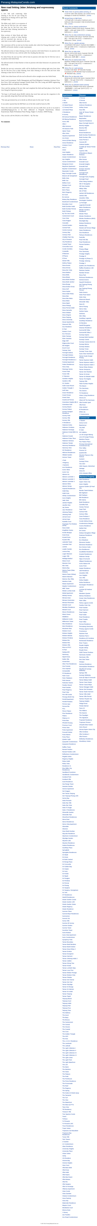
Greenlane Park (67, 404)
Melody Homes (67, 595)
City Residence (67, 242)
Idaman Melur (66, 484)
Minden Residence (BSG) (87, 218)
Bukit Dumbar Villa (85, 137)
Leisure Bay (66, 551)
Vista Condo (66, 1191)
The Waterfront (67, 1102)
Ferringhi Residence (68, 357)
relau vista (77, 51)
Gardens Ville (66, 381)
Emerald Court (83, 162)
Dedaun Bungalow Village (87, 533)
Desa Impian (66, 291)
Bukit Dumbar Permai (69, 209)
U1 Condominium (67, 1144)
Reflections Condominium (70, 754)
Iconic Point (83, 566)
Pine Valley (82, 448)
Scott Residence (67, 781)
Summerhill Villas (84, 330)
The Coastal (66, 1029)
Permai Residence (85, 624)
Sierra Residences (68, 822)
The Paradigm (83, 715)
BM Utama (82, 500)
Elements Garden (84, 542)
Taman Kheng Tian (68, 963)
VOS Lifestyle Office (85, 473)
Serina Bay (65, 798)
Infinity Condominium (69, 495)
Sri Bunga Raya (67, 862)
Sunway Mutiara (84, 346)
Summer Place (67, 911)
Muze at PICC (66, 647)
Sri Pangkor (66, 878)
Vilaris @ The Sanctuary (86, 400)
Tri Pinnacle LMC (67, 1123)
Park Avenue (66, 680)
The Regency (66, 1088)
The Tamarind (66, 1095)
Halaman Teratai (67, 443)
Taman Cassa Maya (85, 684)
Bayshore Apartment (68, 166)
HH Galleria (83, 432)
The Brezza (66, 1020)
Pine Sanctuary (84, 251)
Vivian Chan (68, 12)
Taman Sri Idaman (68, 989)
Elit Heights (66, 345)
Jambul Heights (67, 502)
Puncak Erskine (67, 732)
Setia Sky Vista (67, 805)
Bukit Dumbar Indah (68, 206)
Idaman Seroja (67, 486)
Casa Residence (84, 518)
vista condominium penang (82, 35)
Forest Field (66, 371)
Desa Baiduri (66, 272)
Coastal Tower (66, 244)
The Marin (65, 1067)
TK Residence (83, 393)
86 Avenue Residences (69, 117)
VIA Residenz (66, 1158)
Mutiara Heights (67, 633)
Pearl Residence (84, 617)
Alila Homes (83, 102)
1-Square (82, 420)
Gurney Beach (66, 407)
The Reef (65, 1086)
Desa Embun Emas (68, 286)
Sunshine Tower (67, 930)
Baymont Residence (85, 121)
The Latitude (66, 1046)
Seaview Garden (67, 786)
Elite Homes (83, 159)
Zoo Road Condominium (70, 1217)
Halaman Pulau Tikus (69, 438)
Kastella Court (66, 521)
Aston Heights (83, 484)
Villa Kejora (66, 1174)
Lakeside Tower (67, 542)
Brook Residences (85, 132)
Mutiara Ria (66, 640)
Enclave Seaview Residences (84, 169)
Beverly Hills (83, 128)
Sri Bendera (83, 323)
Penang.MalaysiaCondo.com (18, 2)
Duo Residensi (67, 326)
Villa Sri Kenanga (67, 1186)
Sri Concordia (66, 864)
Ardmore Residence (85, 105)
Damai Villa (66, 260)
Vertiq (64, 1156)
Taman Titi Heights (85, 379)
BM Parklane (83, 495)
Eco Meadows (83, 540)
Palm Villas (82, 600)
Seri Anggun (66, 791)
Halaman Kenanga (68, 429)
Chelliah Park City (68, 237)
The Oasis (65, 1071)
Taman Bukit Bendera (69, 944)
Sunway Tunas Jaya (85, 351)
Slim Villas (82, 316)
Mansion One (66, 563)
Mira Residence (67, 624)
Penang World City (68, 697)
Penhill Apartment (68, 699)
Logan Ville (65, 556)
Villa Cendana (83, 732)
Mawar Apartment (68, 583)
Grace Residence (67, 392)
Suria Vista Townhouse (86, 353)
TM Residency (66, 1109)
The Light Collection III (69, 1053)
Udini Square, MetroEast (87, 466)
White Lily (82, 412)
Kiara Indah (66, 528)
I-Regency (65, 462)
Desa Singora (66, 315)
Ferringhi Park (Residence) (83, 173)
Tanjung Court (66, 1001)
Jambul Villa (83, 195)
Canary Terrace (84, 507)
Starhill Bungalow (84, 325)
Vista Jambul (83, 407)
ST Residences (67, 895)
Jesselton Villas (84, 198)
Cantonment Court (68, 216)
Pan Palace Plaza (84, 441)
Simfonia (82, 313)
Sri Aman (65, 857)
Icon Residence (67, 467)
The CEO (82, 464)
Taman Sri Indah (67, 991)
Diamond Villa (66, 324)
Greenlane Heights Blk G (70, 402)
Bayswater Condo (68, 171)
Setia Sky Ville (66, 803)
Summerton (66, 916)
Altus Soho (65, 133)
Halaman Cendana (68, 427)
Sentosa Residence (85, 664)
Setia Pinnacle (66, 800)
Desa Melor (66, 301)
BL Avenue (65, 197)
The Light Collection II (69, 1050)
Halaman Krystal (67, 436)
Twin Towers (66, 1139)
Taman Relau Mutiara (86, 367)
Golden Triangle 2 (68, 388)
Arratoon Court (67, 145)
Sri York (64, 892)
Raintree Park (83, 633)
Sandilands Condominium (70, 774)
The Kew (65, 1038)
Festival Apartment (68, 362)
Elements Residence (85, 544)
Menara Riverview (68, 602)
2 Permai (82, 100)
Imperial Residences (68, 488)
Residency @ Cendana (86, 638)
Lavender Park (67, 544)
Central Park (66, 227)
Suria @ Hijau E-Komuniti (87, 677)
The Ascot (65, 1015)
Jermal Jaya (66, 519)
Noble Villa (65, 659)
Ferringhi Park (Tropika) (86, 177)
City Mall (82, 427)
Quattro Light (66, 739)
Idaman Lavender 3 (68, 481)
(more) (89, 15)
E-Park (64, 329)
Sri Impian (65, 869)
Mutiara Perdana (67, 638)
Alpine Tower (66, 131)
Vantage (81, 468)
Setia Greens (83, 292)
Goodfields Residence (86, 551)
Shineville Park (67, 814)
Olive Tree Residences (69, 664)
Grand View (66, 397)
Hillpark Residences (85, 561)
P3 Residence (66, 673)
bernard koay (69, 18)
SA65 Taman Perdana (86, 652)
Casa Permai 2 (84, 139)
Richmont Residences (86, 277)
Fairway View (66, 350)
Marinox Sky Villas (68, 579)
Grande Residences (85, 554)
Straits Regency (67, 906)
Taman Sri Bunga (67, 987)
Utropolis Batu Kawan (86, 724)
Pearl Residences (84, 242)
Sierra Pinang (83, 306)
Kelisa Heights (83, 580)
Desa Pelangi (66, 305)
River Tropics (83, 643)
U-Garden (65, 1141)
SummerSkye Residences (70, 913)
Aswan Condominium (69, 157)
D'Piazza (65, 256)
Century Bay (66, 232)
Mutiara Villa (66, 645)
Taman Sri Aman (84, 374)
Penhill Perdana (67, 701)
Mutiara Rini (66, 642)
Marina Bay (66, 568)
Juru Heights (83, 575)
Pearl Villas (82, 621)
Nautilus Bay (83, 225)
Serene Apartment (68, 789)
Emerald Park (83, 166)
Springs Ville (83, 673)
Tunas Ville (65, 1137)
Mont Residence (67, 626)
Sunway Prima (83, 461)
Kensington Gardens (85, 200)
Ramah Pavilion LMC (69, 752)
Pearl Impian (83, 612)
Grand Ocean (66, 395)
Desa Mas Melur (67, 298)
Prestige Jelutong (84, 261)
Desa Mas (65, 296)
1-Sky (64, 100)
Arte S (64, 147)
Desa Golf (65, 289)
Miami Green (66, 614)
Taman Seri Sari (67, 982)
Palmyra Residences (85, 235)
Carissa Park (83, 511)
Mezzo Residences (68, 612)
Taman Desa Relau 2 (69, 949)
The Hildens (83, 710)
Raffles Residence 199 (86, 268)
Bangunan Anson (67, 164)
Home (32, 147)
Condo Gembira (67, 249)
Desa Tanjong (66, 317)
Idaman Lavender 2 (68, 479)
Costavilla (65, 251)
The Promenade (67, 1083)
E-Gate (81, 430)
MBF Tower (66, 588)
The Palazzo (66, 1074)
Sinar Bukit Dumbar (68, 831)
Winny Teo (68, 26)
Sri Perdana (66, 880)
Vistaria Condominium (69, 1196)
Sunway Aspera (84, 335)
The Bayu (65, 1017)
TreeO (64, 1116)
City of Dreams (67, 239)
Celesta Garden (84, 144)
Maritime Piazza (84, 439)
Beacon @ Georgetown (69, 176)
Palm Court (65, 675)
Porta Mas (65, 720)
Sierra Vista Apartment (69, 824)
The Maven (82, 386)
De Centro (82, 530)
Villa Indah (65, 1172)
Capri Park (82, 509)
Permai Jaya (66, 704)
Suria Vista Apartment (69, 935)
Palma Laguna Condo (86, 603)
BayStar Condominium (69, 168)
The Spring (65, 1090)
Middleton (65, 616)
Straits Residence (68, 909)
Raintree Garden (84, 270)
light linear (78, 18)
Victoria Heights (67, 1163)
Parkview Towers (67, 683)
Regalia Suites (67, 756)
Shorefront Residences (69, 817)
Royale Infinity (83, 647)
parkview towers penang (81, 84)
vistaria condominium (80, 26)
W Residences (83, 409)
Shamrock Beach (84, 299)
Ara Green (65, 138)
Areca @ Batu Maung (69, 140)
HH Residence (67, 450)
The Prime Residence (69, 1081)
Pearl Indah (82, 614)
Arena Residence (67, 143)
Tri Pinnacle (66, 1121)
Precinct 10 (82, 450)
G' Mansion (65, 376)
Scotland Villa (66, 779)
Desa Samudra (67, 310)
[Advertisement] (44, 25)
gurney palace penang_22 (83, 12)
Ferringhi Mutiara (67, 355)
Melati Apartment (67, 593)
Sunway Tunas (83, 349)
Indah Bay (65, 491)
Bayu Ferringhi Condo (69, 173)
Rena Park (82, 275)
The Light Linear (67, 1057)
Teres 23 (82, 708)
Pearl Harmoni (83, 610)
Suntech (81, 459)
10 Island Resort (67, 105)
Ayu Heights (66, 159)
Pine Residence (67, 713)
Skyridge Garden (67, 838)
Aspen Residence (68, 154)
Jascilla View (66, 505)
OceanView (66, 661)
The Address (66, 1013)
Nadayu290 (66, 652)
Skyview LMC (66, 840)
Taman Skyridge (67, 984)
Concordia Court (67, 246)
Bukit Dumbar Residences (87, 135)
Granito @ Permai (68, 400)
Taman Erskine (67, 951)
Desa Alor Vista (67, 270)
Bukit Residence (84, 502)
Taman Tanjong (67, 994)
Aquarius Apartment (68, 135)
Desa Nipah (66, 303)
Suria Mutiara (66, 932)
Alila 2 (64, 124)
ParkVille (82, 237)
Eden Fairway (66, 336)
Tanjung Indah (66, 1003)
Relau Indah (66, 761)
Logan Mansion (67, 554)
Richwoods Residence (86, 640)
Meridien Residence (68, 607)
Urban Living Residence (86, 395)
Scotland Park (66, 777)
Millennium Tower (67, 621)
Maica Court (66, 561)
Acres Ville (65, 121)
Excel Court (66, 348)
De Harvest (82, 157)
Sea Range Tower (68, 784)
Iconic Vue (65, 472)
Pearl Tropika (83, 619)
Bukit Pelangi (66, 211)
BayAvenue (82, 425)
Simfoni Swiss (83, 311)
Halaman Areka (67, 425)
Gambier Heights (67, 378)
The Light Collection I (69, 1048)
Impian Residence (85, 568)
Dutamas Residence (85, 535)
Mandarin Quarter (84, 593)
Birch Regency (67, 192)
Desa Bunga (66, 284)
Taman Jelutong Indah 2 (69, 958)
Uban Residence (67, 1146)
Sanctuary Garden (85, 654)
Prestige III (82, 256)
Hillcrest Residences (68, 452)
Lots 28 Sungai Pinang (86, 437)
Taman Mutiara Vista (68, 975)
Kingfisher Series (67, 530)
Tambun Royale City (85, 699)
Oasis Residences (85, 230)
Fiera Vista (65, 367)
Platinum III (65, 718)
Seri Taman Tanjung (68, 793)
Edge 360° (65, 341)
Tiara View (65, 1107)
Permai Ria (65, 706)
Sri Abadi (65, 855)
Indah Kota (65, 493)
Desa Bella (65, 275)
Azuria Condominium (68, 161)
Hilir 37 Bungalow (84, 184)
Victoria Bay (66, 1160)
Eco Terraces (66, 334)
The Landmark (67, 1043)
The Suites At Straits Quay (70, 1093)
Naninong (65, 654)
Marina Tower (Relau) (69, 574)
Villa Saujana (66, 1184)
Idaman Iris (65, 474)
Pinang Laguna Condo (86, 629)
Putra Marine (66, 734)
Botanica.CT (83, 130)
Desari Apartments (68, 322)
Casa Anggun (66, 220)
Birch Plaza (66, 190)
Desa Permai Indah (68, 308)
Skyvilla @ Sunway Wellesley (85, 669)
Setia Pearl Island (84, 294)
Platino (64, 716)
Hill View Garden (84, 186)
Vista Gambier (66, 1193)
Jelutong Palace (67, 512)
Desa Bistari (66, 277)
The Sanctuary (83, 388)
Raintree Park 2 (84, 636)
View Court (65, 1165)
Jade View (65, 500)
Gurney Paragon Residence (67, 412)
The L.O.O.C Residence (69, 1041)
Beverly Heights (84, 125)
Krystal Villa (66, 539)
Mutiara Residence (85, 223)
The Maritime (66, 1069)
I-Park (64, 460)
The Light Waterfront (68, 1062)
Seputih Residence (85, 282)
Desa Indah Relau (68, 293)
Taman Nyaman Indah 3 (86, 364)
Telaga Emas (83, 703)
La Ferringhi (83, 202)
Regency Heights (67, 759)
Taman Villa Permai (85, 696)
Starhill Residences (68, 897)
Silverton (65, 829)
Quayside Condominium (69, 741)
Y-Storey (65, 1212)
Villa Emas (65, 1170)
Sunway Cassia (84, 339)
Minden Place (83, 213)
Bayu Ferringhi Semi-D (86, 123)
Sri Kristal (65, 873)
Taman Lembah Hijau (69, 968)
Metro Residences (85, 207)
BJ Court (65, 194)
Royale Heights (84, 645)
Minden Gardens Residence (84, 210)
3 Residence (66, 112)
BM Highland (83, 493)
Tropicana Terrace (85, 722)
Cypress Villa (83, 150)
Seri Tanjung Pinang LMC (70, 796)
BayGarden (82, 118)
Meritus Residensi (84, 596)
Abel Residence (84, 479)
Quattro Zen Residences (87, 265)
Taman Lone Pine (67, 970)
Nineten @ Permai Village (87, 228)
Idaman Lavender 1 (68, 477)
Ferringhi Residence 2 (69, 359)
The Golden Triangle (68, 1034)
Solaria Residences (68, 845)
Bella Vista (65, 178)
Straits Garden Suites (69, 904)
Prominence (83, 631)
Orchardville (66, 671)
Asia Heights (66, 152)
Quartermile (83, 452)
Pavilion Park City (84, 605)
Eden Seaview (66, 338)
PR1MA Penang (67, 723)
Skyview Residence (68, 843)
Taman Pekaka (67, 977)
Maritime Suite (66, 581)
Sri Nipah (65, 876)
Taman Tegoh (66, 996)
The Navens (83, 713)
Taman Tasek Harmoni (86, 691)
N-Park (64, 649)
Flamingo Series (67, 369)
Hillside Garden (67, 455)
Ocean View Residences (87, 598)
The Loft (65, 1064)
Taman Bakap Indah (85, 680)
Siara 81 (81, 304)
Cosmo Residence (85, 526)
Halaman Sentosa (68, 440)
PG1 (63, 708)
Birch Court (65, 187)
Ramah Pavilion (67, 749)
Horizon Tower (66, 457)
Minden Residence (85, 216)
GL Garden (65, 383)
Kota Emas (65, 535)
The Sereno (83, 390)
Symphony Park (67, 939)
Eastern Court (66, 331)
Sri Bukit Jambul (67, 859)
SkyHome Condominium (70, 836)
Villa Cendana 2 (84, 734)
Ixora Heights (66, 498)
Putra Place (66, 737)
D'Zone (64, 258)
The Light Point (67, 1060)
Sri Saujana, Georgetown (70, 890)
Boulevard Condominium (70, 201)
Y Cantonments (84, 414)
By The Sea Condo (68, 213)
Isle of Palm (83, 191)
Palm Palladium (67, 678)
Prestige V (82, 263)
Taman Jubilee (67, 961)
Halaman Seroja (84, 556)
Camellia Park (83, 504)
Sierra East (65, 819)
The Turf (65, 1097)
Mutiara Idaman (67, 635)
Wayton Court (66, 1205)
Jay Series (65, 507)
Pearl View (65, 692)
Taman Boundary (67, 942)
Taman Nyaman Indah (86, 360)
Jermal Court (66, 517)
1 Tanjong (65, 98)
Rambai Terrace (84, 272)
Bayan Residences (85, 116)
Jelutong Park (66, 514)
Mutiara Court (66, 631)
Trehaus (64, 1119)
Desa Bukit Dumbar (68, 279)
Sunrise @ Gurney (68, 923)
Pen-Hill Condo (67, 694)
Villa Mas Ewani (67, 1177)
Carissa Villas (83, 514)
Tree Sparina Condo (68, 1114)
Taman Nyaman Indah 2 (86, 362)
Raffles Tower (66, 747)
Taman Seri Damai (68, 979)
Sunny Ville (65, 921)
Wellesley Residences (86, 739)
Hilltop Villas (83, 188)
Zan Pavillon (66, 1215)
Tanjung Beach (67, 998)
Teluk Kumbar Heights (86, 383)
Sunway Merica (84, 344)
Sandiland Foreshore (68, 772)
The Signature (83, 717)
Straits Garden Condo (69, 899)
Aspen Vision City (84, 482)
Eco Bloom (82, 537)
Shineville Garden (68, 812)
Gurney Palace (67, 409)
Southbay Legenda (85, 318)
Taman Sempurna (84, 369)
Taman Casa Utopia (85, 682)
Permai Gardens (84, 244)
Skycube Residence (68, 833)
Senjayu (81, 662)
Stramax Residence (85, 327)
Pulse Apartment (67, 730)
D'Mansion (65, 253)
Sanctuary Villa (84, 657)
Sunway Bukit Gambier (86, 337)
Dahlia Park (83, 528)
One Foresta (66, 666)
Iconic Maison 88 (84, 563)
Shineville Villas (84, 302)
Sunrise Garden (67, 925)
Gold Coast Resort (68, 385)
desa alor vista (78, 76)
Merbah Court (66, 605)
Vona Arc (82, 471)
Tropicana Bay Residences (66, 1133)
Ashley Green (83, 107)
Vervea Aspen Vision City (87, 729)
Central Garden (67, 225)
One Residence (84, 232)
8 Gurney (65, 114)
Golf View (65, 390)
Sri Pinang (65, 885)
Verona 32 (82, 397)
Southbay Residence (85, 320)
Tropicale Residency (85, 720)
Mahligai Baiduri (67, 558)
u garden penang (79, 43)
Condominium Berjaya (86, 523)
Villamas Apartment (68, 1189)
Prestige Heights (84, 254)
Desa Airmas (66, 268)
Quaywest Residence (69, 744)
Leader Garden (67, 549)
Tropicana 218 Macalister (70, 1130)
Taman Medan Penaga (69, 972)
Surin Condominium (68, 937)
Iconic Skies (66, 469)
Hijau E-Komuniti (84, 559)
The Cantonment (67, 1022)
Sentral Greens (84, 279)
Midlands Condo (67, 619)
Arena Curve (83, 423)
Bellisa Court (66, 183)
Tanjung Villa (83, 381)
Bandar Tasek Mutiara (86, 490)
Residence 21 (66, 766)
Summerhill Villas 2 (85, 332)
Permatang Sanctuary (86, 626)
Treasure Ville (66, 1112)
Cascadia (65, 223)
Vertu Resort (83, 727)
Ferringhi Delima (67, 352)
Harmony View (67, 448)
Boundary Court (67, 204)
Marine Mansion (67, 576)
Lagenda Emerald (84, 205)
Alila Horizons (66, 126)
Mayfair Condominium (69, 586)
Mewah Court (66, 609)
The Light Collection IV (69, 1055)
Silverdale (65, 826)
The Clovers (66, 1027)
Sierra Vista (82, 309)
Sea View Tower (84, 659)
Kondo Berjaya (67, 532)
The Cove (65, 1031)
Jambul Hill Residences (86, 193)
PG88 (81, 246)
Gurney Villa (66, 418)
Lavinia (64, 546)
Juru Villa (82, 577)
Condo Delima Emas (85, 521)
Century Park (66, 235)
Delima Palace (67, 263)
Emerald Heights (84, 164)
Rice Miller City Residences (67, 769)
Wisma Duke (66, 1210)
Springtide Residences (69, 852)
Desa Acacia (66, 265)
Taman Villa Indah (84, 694)
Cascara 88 (82, 142)
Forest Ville (65, 374)
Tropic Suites (66, 1128)
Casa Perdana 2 (84, 516)
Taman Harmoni (67, 956)
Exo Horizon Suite (85, 547)
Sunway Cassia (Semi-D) (87, 342)
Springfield (65, 850)
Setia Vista (82, 297)
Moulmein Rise (67, 628)
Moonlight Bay (83, 221)
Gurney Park (66, 415)
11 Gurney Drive (67, 107)
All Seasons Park (67, 128)
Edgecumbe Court (68, 343)
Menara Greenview (68, 600)
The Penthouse (67, 1079)
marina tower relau (79, 60)
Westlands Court (67, 1207)
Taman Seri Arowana (85, 689)
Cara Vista (65, 218)
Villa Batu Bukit (67, 1167)
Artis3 (64, 150)
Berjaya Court (66, 185)
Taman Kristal (66, 965)
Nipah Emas (66, 657)
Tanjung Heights (84, 701)
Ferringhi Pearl (83, 179)
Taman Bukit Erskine (68, 946)
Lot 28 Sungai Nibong (86, 434)
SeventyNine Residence (86, 666)
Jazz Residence (67, 510)
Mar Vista (65, 565)
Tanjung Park (66, 1005)
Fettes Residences (68, 364)
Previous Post (5, 147)
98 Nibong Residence (69, 119)
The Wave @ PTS (68, 1104)
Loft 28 (81, 587)
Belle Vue (65, 180)
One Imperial (66, 668)
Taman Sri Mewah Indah (87, 376)
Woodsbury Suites (85, 741)
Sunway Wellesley (85, 675)
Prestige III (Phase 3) (86, 258)
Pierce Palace (66, 711)
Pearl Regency (67, 690)
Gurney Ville (66, 420)
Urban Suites (66, 1153)
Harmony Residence (68, 445)
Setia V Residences (68, 810)
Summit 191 (66, 918)
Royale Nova (83, 650)
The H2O (65, 1036)
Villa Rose (82, 405)
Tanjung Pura (66, 1008)
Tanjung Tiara (66, 1010)
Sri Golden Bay (67, 866)
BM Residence (83, 497)
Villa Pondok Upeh (85, 402)
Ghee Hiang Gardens (86, 181)
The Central (66, 1024)
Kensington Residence (86, 585)
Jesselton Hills (83, 573)
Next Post (57, 147)
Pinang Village (83, 249)
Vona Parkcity (66, 1198)
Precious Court (67, 725)
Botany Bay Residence (69, 199)
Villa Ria (65, 1182)
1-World (64, 102)
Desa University (67, 319)
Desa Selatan (66, 312)
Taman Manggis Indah (86, 687)
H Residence (66, 422)
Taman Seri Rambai (85, 372)
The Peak (65, 1076)
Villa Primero (83, 736)
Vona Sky (65, 1200)
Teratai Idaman (84, 706)
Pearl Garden (66, 687)
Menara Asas (66, 598)
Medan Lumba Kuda (68, 591)
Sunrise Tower (66, 928)
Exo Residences (84, 549)
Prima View (66, 727)
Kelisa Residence (84, 582)
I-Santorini (65, 465)
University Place (67, 1151)
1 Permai (82, 98)
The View (65, 1100)
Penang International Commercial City (85, 444)
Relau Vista (66, 763)
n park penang (78, 68)
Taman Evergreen (68, 954)
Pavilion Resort (67, 685)
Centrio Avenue (67, 230)
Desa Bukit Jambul (68, 282)
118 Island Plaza (67, 110)
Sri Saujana (66, 888)
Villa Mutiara (66, 1179)
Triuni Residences (68, 1126)
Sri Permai (65, 883)
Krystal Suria (66, 537)
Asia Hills (82, 110)
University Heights (68, 1149)
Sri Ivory (65, 871)
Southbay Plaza (67, 847)
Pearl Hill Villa (83, 239)
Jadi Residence (84, 570)
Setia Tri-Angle (67, 807)
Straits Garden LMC (68, 902)
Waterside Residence (69, 1203)
